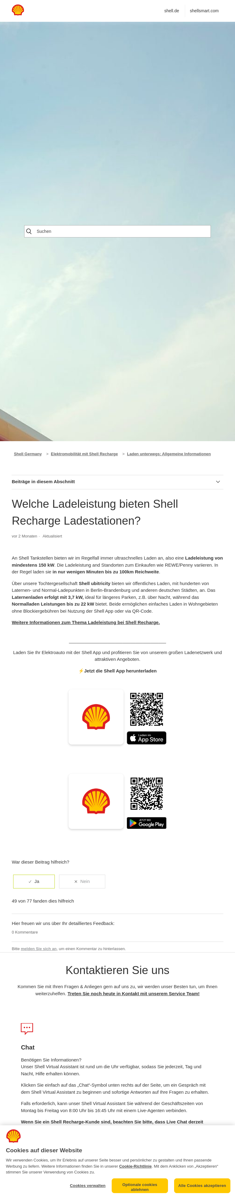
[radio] (34, 881)
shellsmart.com (204, 10)
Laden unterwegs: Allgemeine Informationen (169, 454)
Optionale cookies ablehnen (139, 1187)
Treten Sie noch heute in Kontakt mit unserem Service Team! (134, 993)
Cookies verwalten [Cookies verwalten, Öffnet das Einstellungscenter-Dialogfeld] (88, 1185)
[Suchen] (117, 231)
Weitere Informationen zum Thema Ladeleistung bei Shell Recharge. (86, 622)
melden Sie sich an (39, 948)
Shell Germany (28, 454)
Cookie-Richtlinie (135, 1166)
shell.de (171, 10)
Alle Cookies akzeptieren (202, 1185)
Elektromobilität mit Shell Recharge (84, 454)
